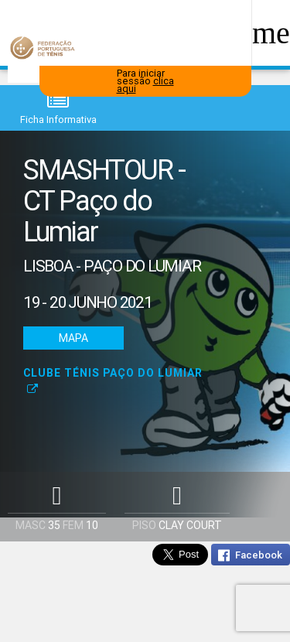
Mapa (73, 338)
